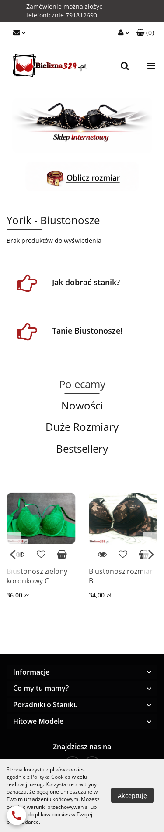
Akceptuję (132, 795)
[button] (145, 33)
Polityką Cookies (50, 777)
